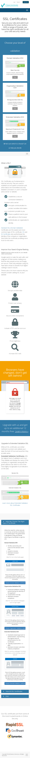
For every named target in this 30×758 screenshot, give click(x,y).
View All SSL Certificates (14, 691)
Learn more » (21, 431)
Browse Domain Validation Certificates (16, 583)
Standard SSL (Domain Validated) (12, 228)
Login (14, 2)
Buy (15, 77)
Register (18, 2)
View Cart (26, 2)
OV (23, 232)
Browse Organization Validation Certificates (16, 628)
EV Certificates (6, 234)
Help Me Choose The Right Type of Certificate (13, 522)
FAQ (7, 696)
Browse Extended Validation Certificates (16, 683)
